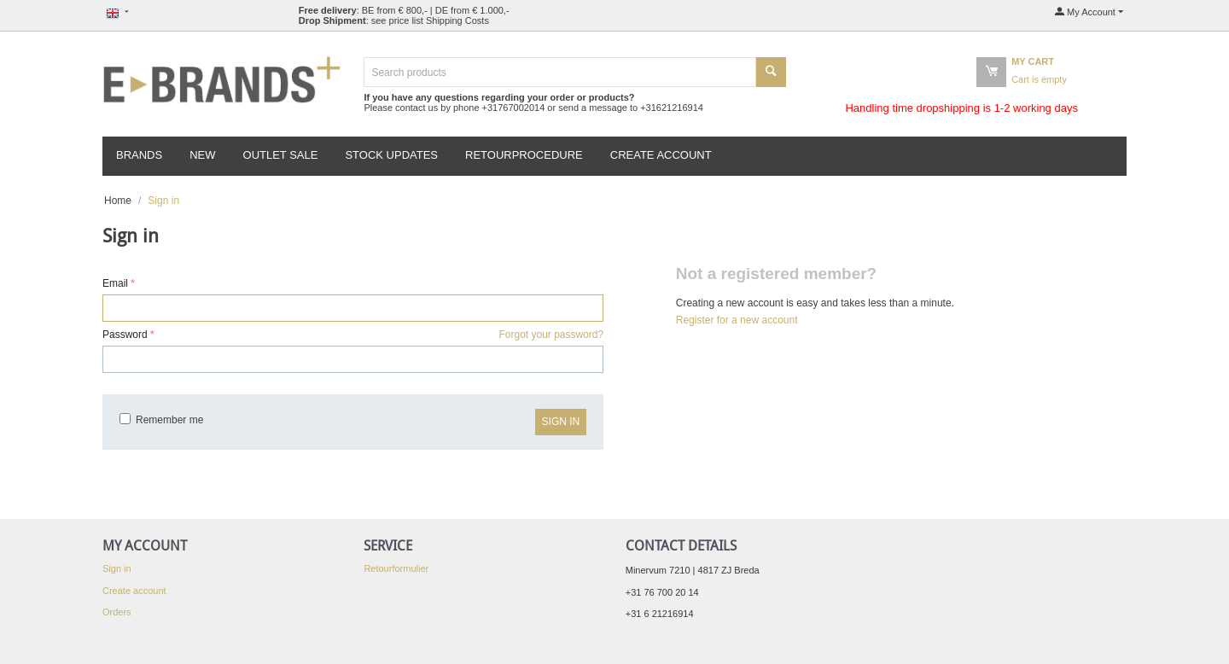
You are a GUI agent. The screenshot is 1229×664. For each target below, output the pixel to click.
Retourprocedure (524, 155)
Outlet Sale (280, 155)
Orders (116, 612)
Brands (139, 155)
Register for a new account (737, 320)
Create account (661, 155)
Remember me (161, 420)
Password (125, 335)
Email (115, 283)
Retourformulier (396, 568)
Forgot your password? (550, 335)
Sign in (561, 422)
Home (117, 201)
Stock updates (391, 155)
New (202, 155)
